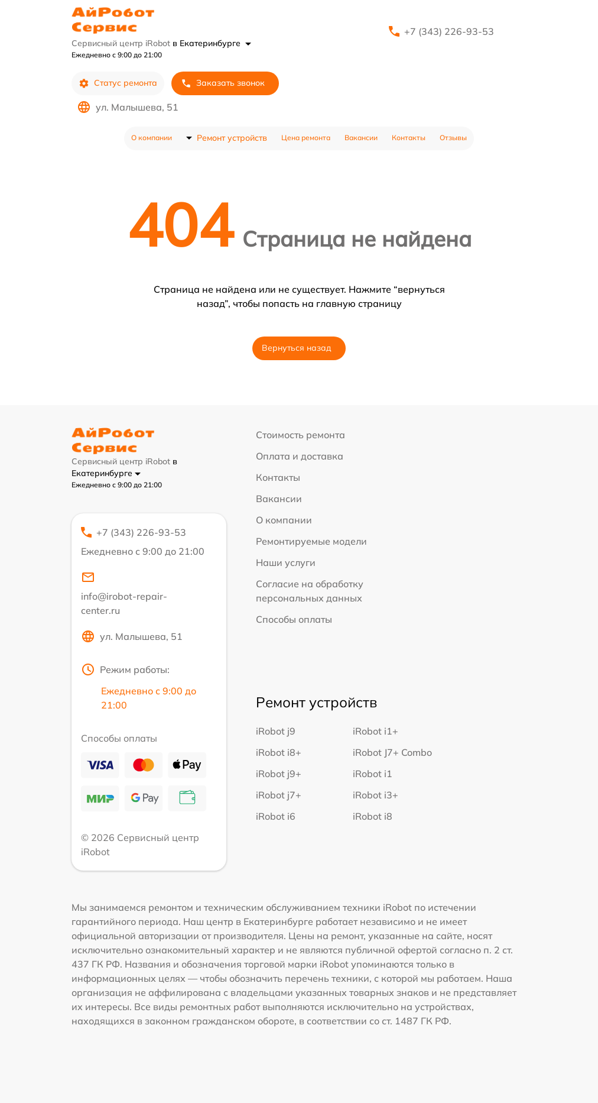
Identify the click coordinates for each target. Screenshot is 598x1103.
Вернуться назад (297, 347)
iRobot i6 (275, 816)
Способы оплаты (294, 619)
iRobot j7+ (278, 795)
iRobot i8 (372, 816)
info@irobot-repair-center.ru (124, 593)
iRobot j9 (275, 731)
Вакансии (361, 137)
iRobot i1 (372, 773)
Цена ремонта (305, 137)
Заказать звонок (223, 83)
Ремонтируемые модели (311, 541)
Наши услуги (286, 562)
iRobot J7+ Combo (392, 752)
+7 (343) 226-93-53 (449, 31)
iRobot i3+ (375, 795)
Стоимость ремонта (300, 435)
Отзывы (453, 137)
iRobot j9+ (278, 773)
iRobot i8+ (278, 752)
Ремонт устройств (232, 137)
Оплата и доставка (299, 456)
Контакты (408, 137)
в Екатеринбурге (212, 43)
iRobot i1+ (375, 731)
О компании (151, 137)
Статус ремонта (118, 83)
